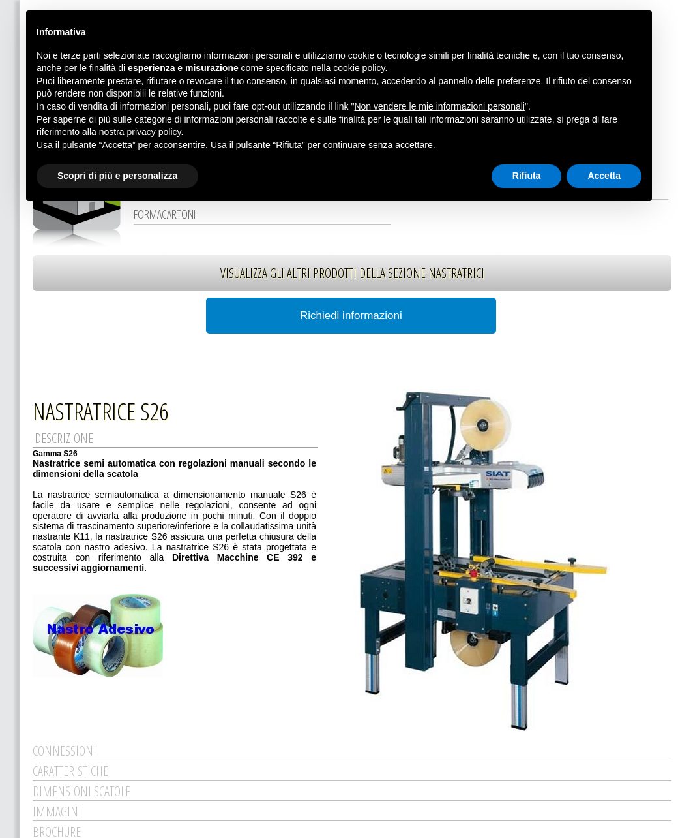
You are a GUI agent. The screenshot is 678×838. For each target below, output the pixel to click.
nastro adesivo (114, 547)
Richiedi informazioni (351, 315)
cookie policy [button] (359, 68)
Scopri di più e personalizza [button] (117, 175)
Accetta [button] (604, 175)
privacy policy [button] (154, 132)
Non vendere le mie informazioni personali (439, 106)
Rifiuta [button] (526, 175)
